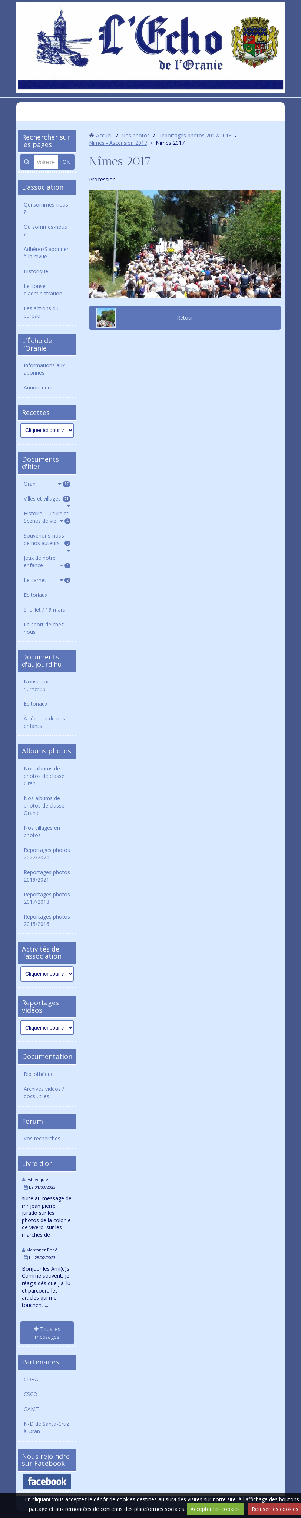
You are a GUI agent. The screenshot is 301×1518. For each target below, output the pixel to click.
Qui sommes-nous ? (46, 208)
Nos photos (135, 135)
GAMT (31, 1408)
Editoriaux (35, 594)
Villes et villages (47, 498)
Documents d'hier (40, 463)
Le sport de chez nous (44, 628)
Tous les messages (47, 1332)
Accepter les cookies (215, 1508)
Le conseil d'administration (43, 289)
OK (66, 162)
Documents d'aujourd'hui (43, 660)
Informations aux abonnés (44, 369)
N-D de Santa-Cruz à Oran (46, 1427)
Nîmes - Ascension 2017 (118, 142)
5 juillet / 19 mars (44, 609)
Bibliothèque (39, 1073)
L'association (42, 187)
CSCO (30, 1394)
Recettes (36, 412)
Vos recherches (42, 1138)
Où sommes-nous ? (45, 230)
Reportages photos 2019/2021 (47, 876)
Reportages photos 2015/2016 (47, 920)
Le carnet (47, 580)
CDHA (31, 1379)
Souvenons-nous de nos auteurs (47, 539)
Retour (185, 317)
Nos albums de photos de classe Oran (44, 776)
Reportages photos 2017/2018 (47, 898)
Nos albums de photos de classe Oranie (44, 805)
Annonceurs (38, 387)
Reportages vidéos (40, 1006)
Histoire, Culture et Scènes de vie (47, 517)
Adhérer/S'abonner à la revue (46, 252)
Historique (36, 271)
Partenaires (40, 1361)
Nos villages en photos (42, 831)
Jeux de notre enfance (47, 561)
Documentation (47, 1056)
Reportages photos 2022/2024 (47, 853)
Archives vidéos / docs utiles (44, 1092)
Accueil (104, 135)
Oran (47, 483)
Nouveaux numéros (36, 685)
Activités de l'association (42, 952)
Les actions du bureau (41, 312)
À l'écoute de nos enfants (44, 722)
